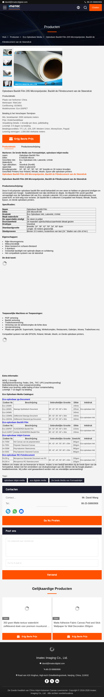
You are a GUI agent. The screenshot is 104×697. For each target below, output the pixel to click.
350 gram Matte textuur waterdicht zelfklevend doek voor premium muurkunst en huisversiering (26, 625)
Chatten (95, 7)
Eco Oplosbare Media (32, 37)
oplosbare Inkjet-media (14, 480)
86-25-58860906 (93, 2)
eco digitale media (38, 480)
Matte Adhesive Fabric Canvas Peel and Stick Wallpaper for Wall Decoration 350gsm (77, 624)
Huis (4, 37)
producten (14, 37)
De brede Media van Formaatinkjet (66, 480)
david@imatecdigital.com (15, 2)
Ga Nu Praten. (52, 520)
